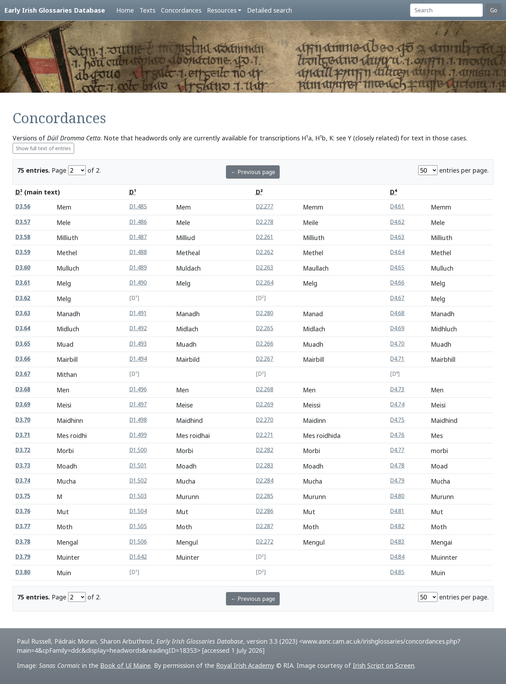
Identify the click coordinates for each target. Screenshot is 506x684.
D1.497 (138, 404)
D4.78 (397, 465)
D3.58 (22, 237)
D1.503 (138, 496)
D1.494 (138, 359)
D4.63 (397, 237)
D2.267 (264, 359)
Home (125, 10)
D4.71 (397, 359)
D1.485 (138, 206)
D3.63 (22, 313)
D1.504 (138, 511)
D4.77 (397, 450)
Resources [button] (221, 10)
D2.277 (264, 206)
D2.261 (264, 237)
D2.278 (264, 222)
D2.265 (264, 328)
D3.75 (22, 496)
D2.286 (264, 511)
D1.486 (138, 222)
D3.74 (22, 480)
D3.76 (22, 511)
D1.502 (138, 480)
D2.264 (264, 282)
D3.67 (22, 374)
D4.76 (397, 435)
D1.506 (138, 541)
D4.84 (397, 556)
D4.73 (397, 389)
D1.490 (138, 282)
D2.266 (264, 343)
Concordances (181, 10)
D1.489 (138, 267)
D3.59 (22, 252)
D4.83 (397, 541)
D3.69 (22, 404)
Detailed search (269, 10)
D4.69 (397, 328)
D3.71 (22, 435)
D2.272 (264, 541)
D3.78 (22, 541)
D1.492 (138, 328)
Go (493, 10)
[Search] (446, 10)
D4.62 (397, 222)
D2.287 (264, 526)
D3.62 (22, 298)
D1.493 (138, 343)
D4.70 (397, 343)
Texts (147, 10)
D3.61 (22, 282)
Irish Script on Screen (383, 665)
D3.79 (22, 556)
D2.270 (264, 420)
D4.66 (397, 282)
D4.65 (397, 267)
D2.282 (264, 450)
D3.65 (22, 343)
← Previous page (253, 172)
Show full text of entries (43, 148)
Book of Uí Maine (125, 665)
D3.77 (22, 526)
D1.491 (138, 313)
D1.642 (138, 556)
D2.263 (264, 267)
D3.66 (22, 359)
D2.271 (264, 435)
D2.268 (264, 389)
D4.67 (397, 298)
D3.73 (22, 465)
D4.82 (397, 526)
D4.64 (397, 252)
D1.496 (138, 389)
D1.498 (138, 420)
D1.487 (138, 237)
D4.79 (397, 480)
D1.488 (138, 252)
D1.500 (138, 450)
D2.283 (264, 465)
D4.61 (397, 206)
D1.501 (138, 465)
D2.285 (264, 496)
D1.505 (138, 526)
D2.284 (264, 480)
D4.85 (397, 572)
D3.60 (22, 267)
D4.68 (397, 313)
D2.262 (264, 252)
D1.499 (138, 435)
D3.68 (22, 389)
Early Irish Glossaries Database (54, 10)
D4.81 (397, 511)
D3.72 (22, 450)
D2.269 (264, 404)
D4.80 (397, 496)
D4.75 (397, 420)
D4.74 (397, 404)
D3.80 (22, 572)
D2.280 (264, 313)
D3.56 (22, 206)
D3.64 (22, 328)
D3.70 (22, 420)
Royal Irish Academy (245, 665)
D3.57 (22, 222)
